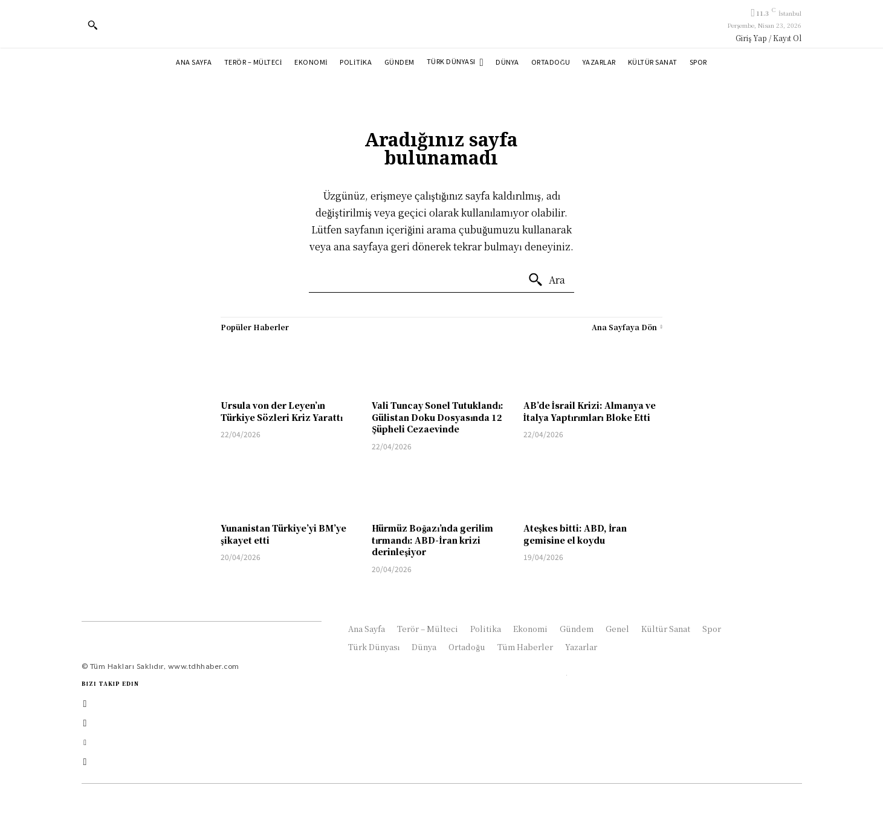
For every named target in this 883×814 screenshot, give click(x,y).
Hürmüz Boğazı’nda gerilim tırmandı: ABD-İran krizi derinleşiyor (432, 540)
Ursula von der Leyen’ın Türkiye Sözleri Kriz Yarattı (282, 411)
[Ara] (546, 280)
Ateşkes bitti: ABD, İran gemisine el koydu (575, 534)
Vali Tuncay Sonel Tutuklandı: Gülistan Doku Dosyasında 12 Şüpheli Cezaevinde (437, 417)
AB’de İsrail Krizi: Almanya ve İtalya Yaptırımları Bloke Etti (589, 411)
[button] (92, 25)
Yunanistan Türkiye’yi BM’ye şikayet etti (283, 534)
